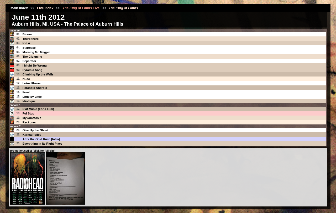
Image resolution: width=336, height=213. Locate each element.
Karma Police (32, 134)
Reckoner (29, 122)
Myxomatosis (32, 117)
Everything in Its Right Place (42, 143)
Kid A (26, 43)
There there (31, 38)
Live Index (45, 8)
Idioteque (29, 101)
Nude (26, 78)
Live (80, 8)
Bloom (27, 34)
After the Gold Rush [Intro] (41, 139)
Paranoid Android (35, 87)
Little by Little (32, 96)
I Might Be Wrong (35, 65)
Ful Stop (28, 113)
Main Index (19, 8)
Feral (26, 92)
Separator (29, 61)
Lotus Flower (32, 83)
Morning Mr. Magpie (36, 52)
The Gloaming (32, 56)
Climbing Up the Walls (38, 74)
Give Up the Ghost (35, 130)
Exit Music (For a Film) (38, 109)
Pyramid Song (33, 70)
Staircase (29, 47)
